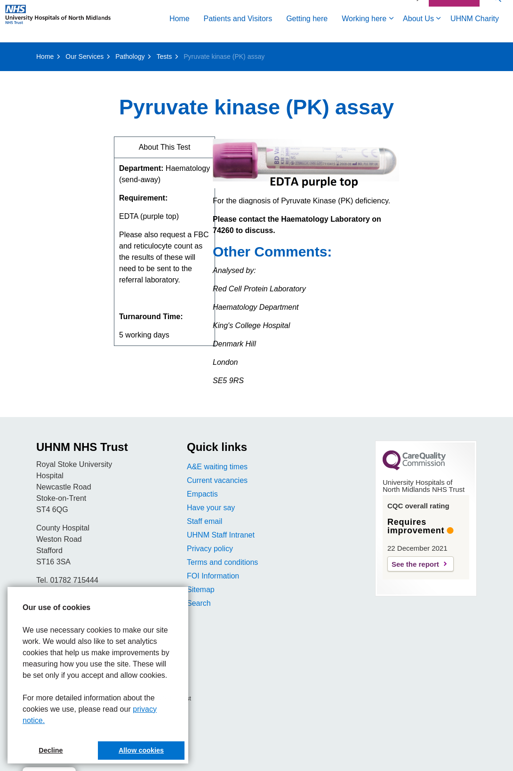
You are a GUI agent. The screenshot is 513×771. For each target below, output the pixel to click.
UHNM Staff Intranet (221, 535)
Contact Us (454, 32)
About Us (256, 53)
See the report (415, 564)
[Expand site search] (496, 31)
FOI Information (213, 576)
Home (17, 53)
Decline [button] (51, 750)
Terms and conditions (222, 562)
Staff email (204, 521)
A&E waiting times (217, 467)
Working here (201, 53)
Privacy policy (210, 549)
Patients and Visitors (75, 53)
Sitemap (201, 590)
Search (199, 603)
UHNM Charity (312, 53)
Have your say (211, 508)
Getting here (144, 53)
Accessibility (402, 31)
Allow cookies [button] (141, 750)
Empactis (202, 494)
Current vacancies (217, 480)
